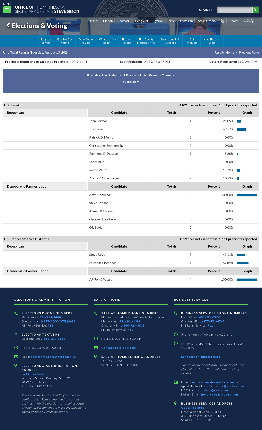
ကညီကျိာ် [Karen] (248, 21)
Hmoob (108, 21)
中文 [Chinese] (172, 21)
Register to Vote (46, 41)
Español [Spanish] (93, 21)
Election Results (126, 41)
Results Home (224, 52)
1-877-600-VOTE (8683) (58, 321)
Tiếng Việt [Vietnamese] (141, 21)
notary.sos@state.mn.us (219, 394)
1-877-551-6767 (212, 321)
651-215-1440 (50, 317)
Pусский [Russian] (158, 21)
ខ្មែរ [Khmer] (223, 21)
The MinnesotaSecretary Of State (47, 9)
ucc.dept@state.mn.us (214, 390)
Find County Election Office (146, 41)
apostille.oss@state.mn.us (224, 386)
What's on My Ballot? (107, 41)
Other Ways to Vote (86, 41)
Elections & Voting (36, 26)
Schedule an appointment (200, 356)
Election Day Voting (65, 41)
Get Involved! (192, 41)
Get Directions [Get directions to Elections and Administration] (33, 374)
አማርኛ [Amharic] (234, 21)
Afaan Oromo (207, 21)
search (205, 9)
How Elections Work (212, 41)
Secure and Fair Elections (170, 41)
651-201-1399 (130, 321)
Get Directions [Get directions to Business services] (192, 407)
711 (50, 325)
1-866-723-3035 (132, 325)
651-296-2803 (209, 317)
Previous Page (249, 52)
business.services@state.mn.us (214, 382)
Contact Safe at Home (118, 347)
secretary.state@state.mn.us (53, 356)
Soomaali (123, 21)
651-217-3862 (54, 338)
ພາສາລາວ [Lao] (186, 21)
